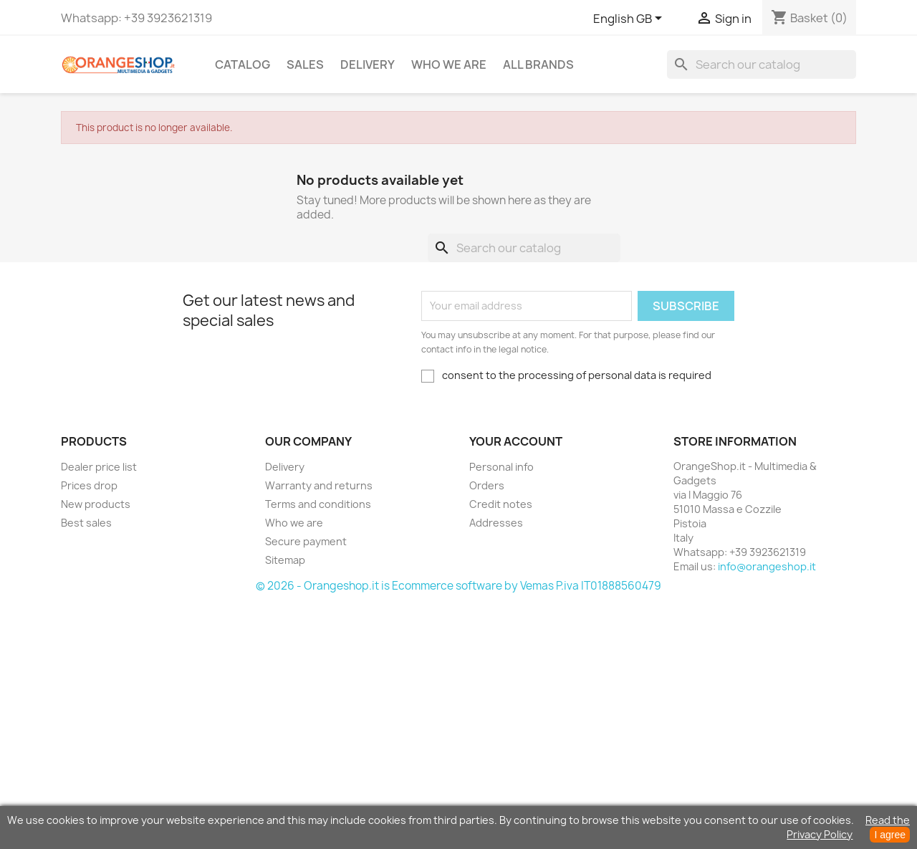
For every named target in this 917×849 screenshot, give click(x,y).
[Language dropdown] (630, 19)
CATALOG (242, 64)
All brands (538, 64)
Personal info (501, 467)
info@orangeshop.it (767, 566)
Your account (515, 441)
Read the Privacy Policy (848, 827)
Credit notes (500, 504)
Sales (305, 64)
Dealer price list (99, 467)
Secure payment (306, 541)
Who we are (448, 64)
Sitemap (285, 560)
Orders (486, 485)
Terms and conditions (318, 504)
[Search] (761, 64)
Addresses (496, 522)
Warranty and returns (319, 485)
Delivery (367, 64)
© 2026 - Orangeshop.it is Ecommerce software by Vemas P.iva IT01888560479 (458, 585)
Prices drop (89, 485)
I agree (890, 834)
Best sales (86, 522)
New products (95, 504)
